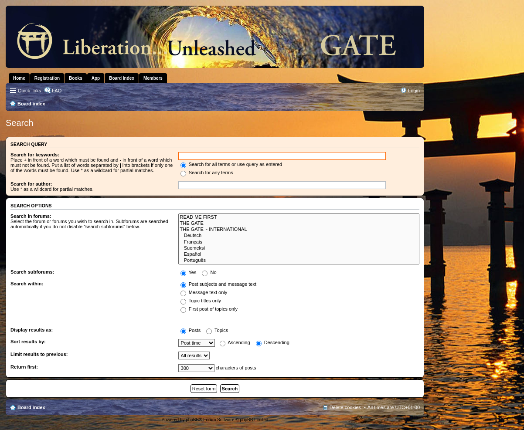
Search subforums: (32, 271)
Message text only (204, 292)
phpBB (192, 419)
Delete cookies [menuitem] (345, 407)
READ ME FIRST (299, 217)
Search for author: (31, 183)
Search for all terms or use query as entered (231, 164)
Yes (188, 272)
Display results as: (31, 329)
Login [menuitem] (414, 90)
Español (299, 254)
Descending (272, 342)
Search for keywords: (34, 154)
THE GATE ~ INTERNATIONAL (299, 230)
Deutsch (299, 236)
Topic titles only (200, 300)
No (209, 272)
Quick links (29, 90)
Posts (190, 330)
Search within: (26, 283)
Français (299, 242)
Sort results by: (28, 341)
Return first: (24, 366)
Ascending (235, 342)
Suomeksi (299, 248)
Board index (31, 407)
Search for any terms (206, 172)
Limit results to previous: (39, 354)
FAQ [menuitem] (56, 90)
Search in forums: (30, 216)
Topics (217, 330)
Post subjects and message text (218, 284)
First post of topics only (209, 308)
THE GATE (299, 223)
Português (299, 260)
